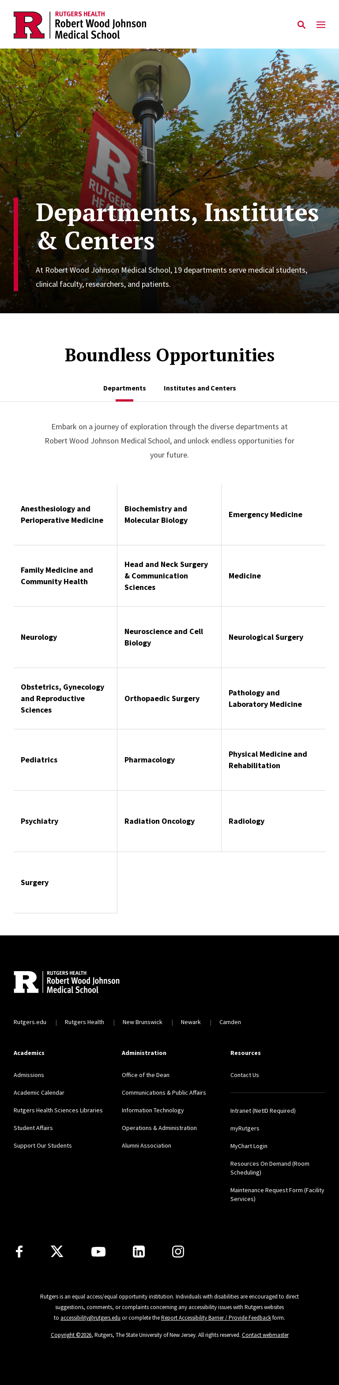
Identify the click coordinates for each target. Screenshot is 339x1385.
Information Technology (153, 1110)
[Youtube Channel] (98, 1252)
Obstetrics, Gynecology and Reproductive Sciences (62, 698)
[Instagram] (178, 1251)
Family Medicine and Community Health (57, 575)
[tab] (124, 388)
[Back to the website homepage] (80, 25)
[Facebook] (19, 1251)
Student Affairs (33, 1128)
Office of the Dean (146, 1075)
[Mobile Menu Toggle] (321, 25)
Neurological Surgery (266, 637)
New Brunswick (142, 1022)
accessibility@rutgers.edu (90, 1317)
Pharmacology (149, 759)
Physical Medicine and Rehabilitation (268, 759)
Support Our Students (43, 1145)
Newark (191, 1022)
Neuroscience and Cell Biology (163, 637)
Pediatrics (39, 759)
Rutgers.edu (30, 1022)
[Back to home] (72, 983)
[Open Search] (301, 25)
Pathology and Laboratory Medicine (265, 698)
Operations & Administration (159, 1128)
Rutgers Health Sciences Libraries (58, 1110)
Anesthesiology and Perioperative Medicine (62, 514)
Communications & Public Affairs (164, 1092)
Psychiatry (39, 821)
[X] (57, 1251)
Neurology (39, 637)
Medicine (245, 576)
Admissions (29, 1075)
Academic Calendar (39, 1092)
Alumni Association (146, 1145)
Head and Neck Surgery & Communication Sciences (166, 575)
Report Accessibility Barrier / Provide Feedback (216, 1317)
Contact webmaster (265, 1335)
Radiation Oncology (159, 821)
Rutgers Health (84, 1022)
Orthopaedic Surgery (162, 698)
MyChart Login (248, 1146)
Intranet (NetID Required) (263, 1111)
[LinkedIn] (139, 1251)
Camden (230, 1022)
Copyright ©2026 (71, 1335)
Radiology (246, 821)
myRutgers (245, 1128)
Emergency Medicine (265, 514)
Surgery (35, 882)
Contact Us (244, 1075)
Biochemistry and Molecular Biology (156, 514)
